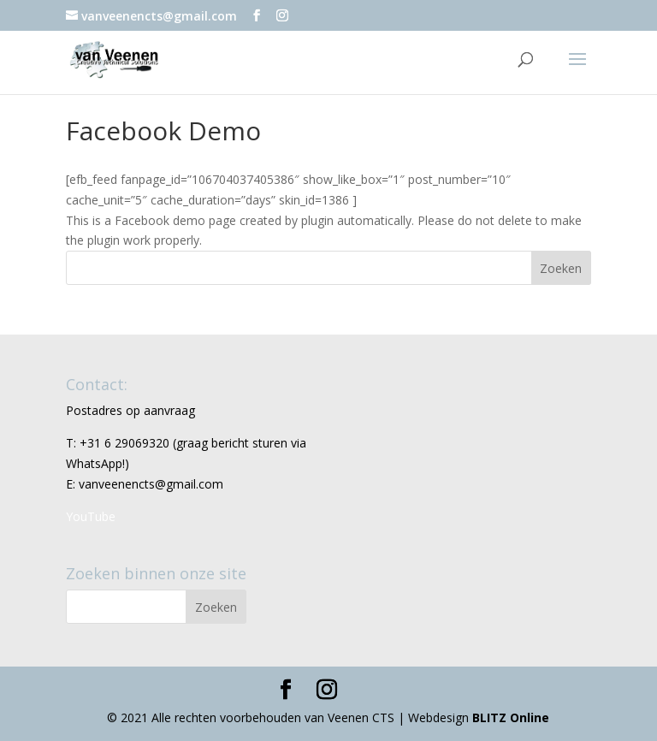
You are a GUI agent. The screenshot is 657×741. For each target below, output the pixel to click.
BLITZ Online (510, 717)
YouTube (90, 516)
